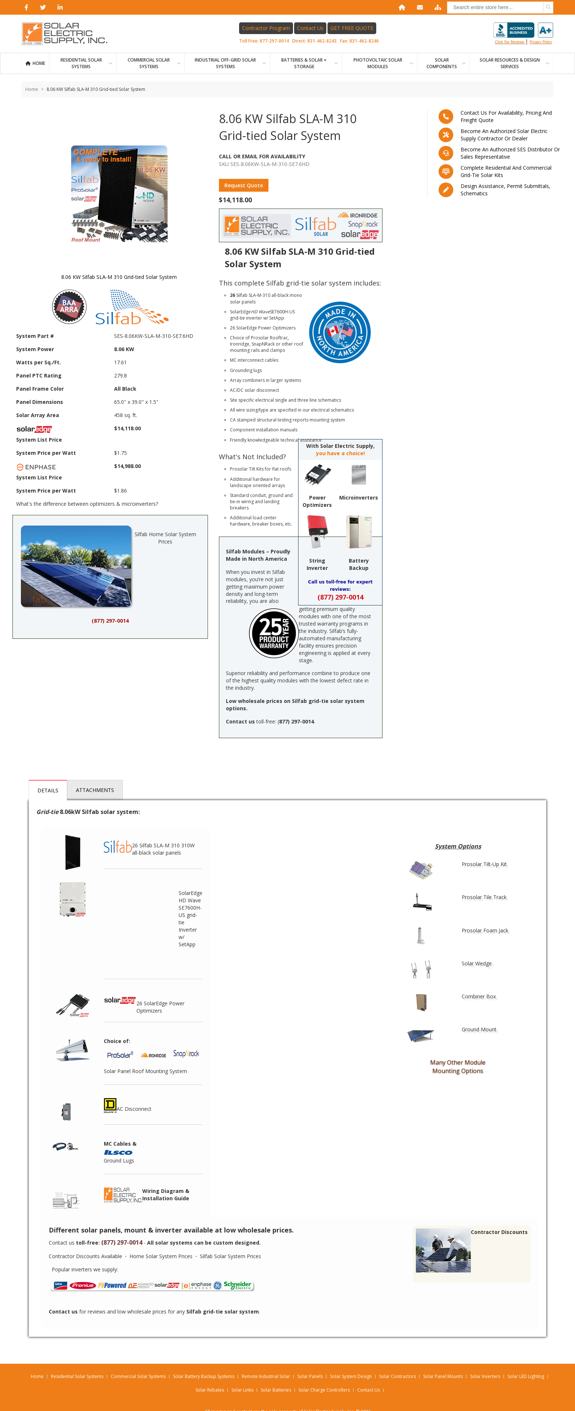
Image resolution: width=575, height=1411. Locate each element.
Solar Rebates (209, 1390)
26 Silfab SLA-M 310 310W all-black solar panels (149, 846)
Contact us (61, 1242)
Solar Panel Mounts (443, 1376)
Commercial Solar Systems (149, 63)
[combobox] (500, 7)
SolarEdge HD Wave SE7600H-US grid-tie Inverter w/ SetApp (190, 918)
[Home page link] (69, 34)
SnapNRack (263, 344)
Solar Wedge (477, 963)
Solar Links (242, 1390)
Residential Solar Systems (77, 1376)
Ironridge (239, 344)
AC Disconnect (127, 1105)
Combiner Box (479, 996)
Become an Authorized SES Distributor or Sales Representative (510, 153)
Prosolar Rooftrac (269, 338)
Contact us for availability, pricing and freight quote (506, 116)
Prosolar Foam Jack (485, 930)
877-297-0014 (274, 41)
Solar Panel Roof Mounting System (145, 1071)
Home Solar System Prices (161, 1256)
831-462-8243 (322, 41)
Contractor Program (266, 28)
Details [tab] (47, 790)
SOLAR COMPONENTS (441, 63)
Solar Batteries (276, 1390)
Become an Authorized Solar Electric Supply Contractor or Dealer (504, 135)
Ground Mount (479, 1029)
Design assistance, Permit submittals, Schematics (505, 190)
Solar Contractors (397, 1376)
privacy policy (541, 41)
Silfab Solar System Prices (230, 1256)
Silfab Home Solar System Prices (108, 566)
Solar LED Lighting (526, 1376)
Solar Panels (310, 1376)
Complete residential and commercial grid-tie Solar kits (506, 171)
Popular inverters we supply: (85, 1269)
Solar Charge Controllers (324, 1390)
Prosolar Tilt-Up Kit (484, 864)
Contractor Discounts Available (85, 1256)
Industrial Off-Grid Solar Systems (225, 63)
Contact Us (310, 28)
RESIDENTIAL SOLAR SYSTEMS (81, 63)
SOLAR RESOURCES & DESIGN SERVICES (510, 63)
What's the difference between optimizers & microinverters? (87, 503)
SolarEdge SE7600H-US (262, 312)
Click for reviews (523, 33)
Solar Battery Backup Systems (203, 1376)
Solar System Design (351, 1376)
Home (39, 63)
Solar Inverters (485, 1376)
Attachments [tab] (95, 789)
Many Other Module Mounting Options (458, 1066)
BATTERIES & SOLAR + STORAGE (304, 63)
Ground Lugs (119, 1160)
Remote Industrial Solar (266, 1376)
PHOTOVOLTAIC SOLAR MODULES (378, 63)
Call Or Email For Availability (262, 156)
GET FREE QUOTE (351, 28)
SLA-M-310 (259, 295)
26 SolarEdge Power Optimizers (144, 1003)
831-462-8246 (364, 41)
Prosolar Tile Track (484, 897)
